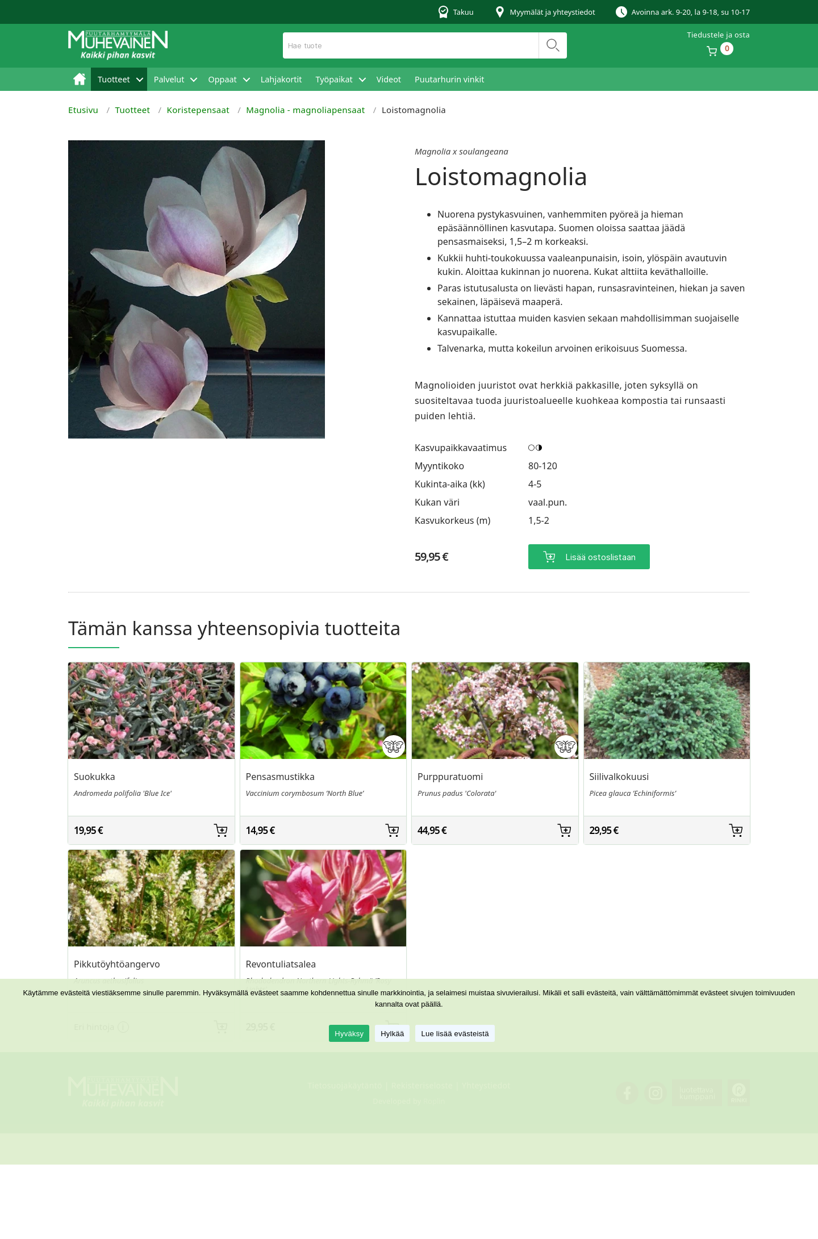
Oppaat (222, 79)
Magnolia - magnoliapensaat (305, 109)
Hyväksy (349, 1033)
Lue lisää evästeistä (455, 1033)
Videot (389, 79)
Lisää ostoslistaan (600, 557)
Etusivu (79, 79)
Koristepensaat (198, 109)
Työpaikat (333, 79)
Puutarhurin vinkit (449, 79)
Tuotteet (114, 79)
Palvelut (169, 79)
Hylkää (392, 1033)
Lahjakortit (281, 79)
